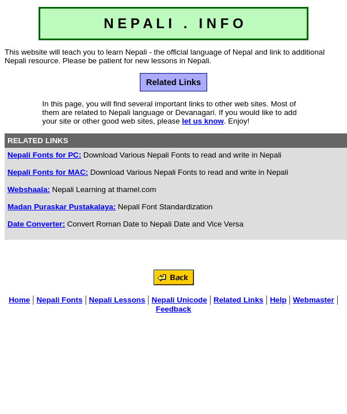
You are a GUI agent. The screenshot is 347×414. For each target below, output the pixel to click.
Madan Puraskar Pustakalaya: (61, 206)
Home (19, 300)
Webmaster (313, 300)
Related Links (238, 300)
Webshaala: (28, 189)
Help (278, 300)
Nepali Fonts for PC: (44, 155)
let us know (203, 121)
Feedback (174, 309)
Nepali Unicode (179, 300)
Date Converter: (36, 224)
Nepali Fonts (59, 300)
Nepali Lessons (117, 300)
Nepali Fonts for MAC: (47, 172)
